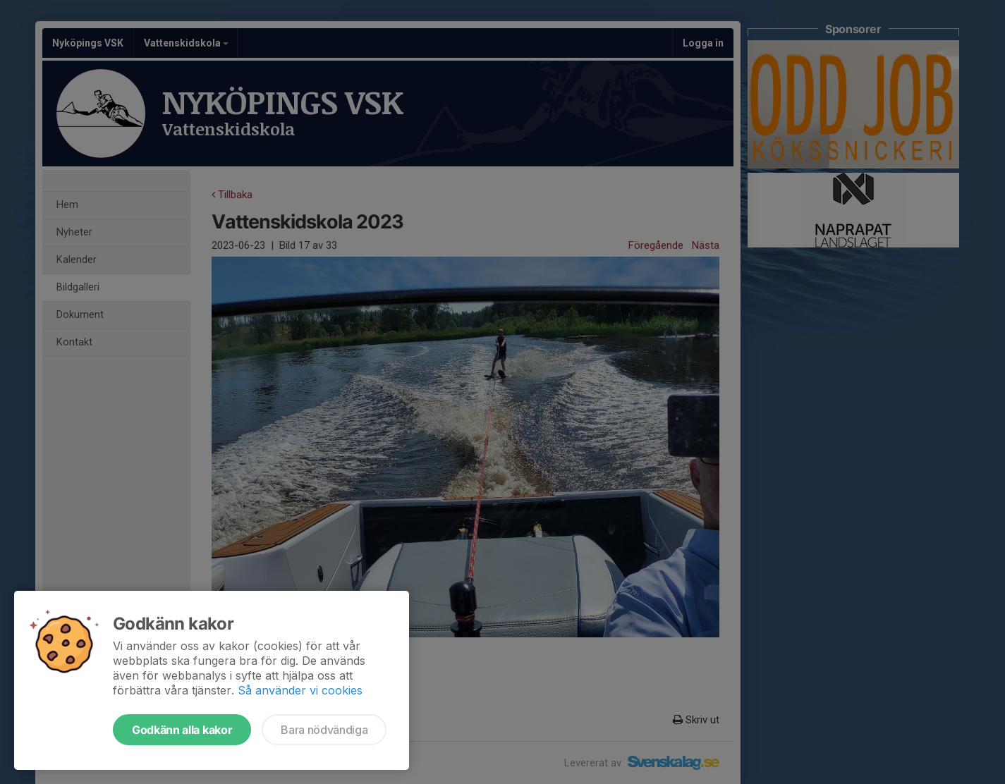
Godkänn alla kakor (182, 730)
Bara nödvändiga (324, 730)
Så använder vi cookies (300, 690)
